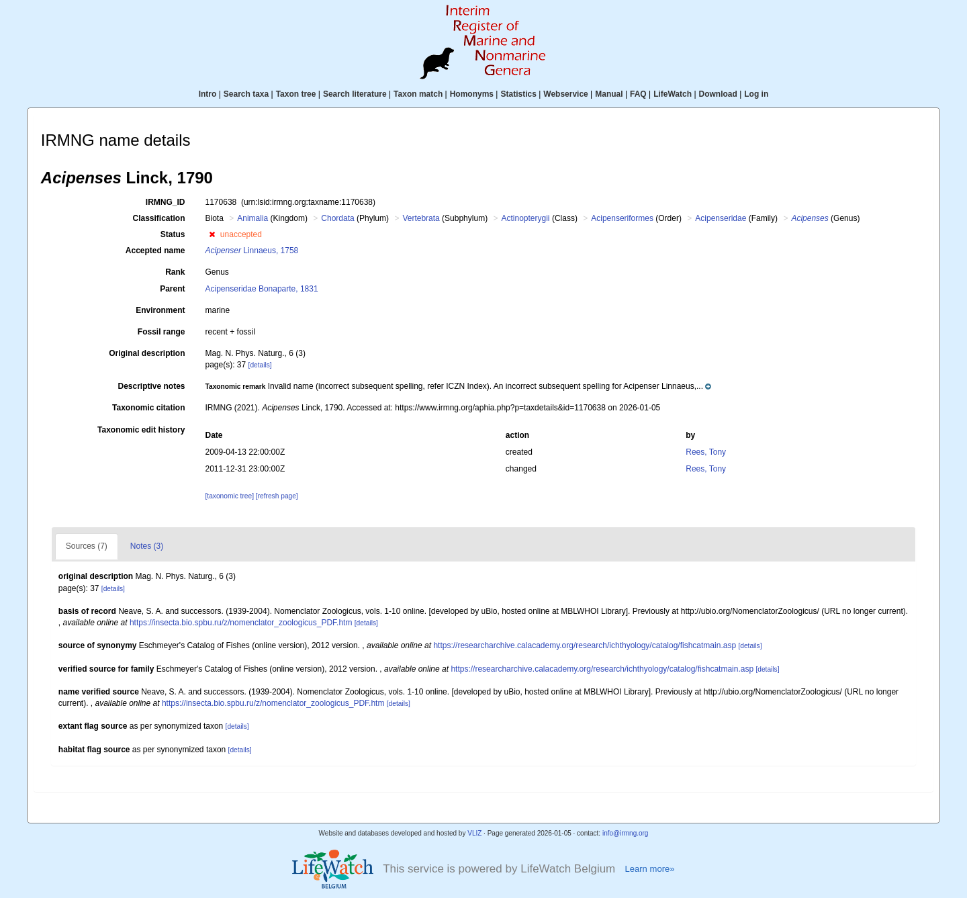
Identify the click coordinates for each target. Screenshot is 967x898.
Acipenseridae (720, 218)
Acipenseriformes (622, 218)
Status (172, 234)
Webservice (565, 94)
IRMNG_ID (165, 202)
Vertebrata (420, 218)
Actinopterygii (526, 218)
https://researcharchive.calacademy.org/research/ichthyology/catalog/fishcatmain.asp (584, 645)
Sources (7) (86, 546)
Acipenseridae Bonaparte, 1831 (261, 289)
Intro (208, 94)
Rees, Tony (706, 452)
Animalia (252, 218)
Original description (147, 353)
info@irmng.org (625, 833)
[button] (211, 234)
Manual (609, 94)
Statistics (518, 94)
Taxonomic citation (148, 407)
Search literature (355, 94)
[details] (260, 365)
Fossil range (161, 331)
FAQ (638, 94)
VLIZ (474, 833)
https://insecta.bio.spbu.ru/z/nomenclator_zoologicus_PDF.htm (241, 622)
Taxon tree (296, 94)
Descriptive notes (151, 386)
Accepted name (155, 250)
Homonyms (472, 94)
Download (718, 94)
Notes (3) (146, 546)
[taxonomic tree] (229, 496)
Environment (160, 310)
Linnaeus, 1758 (252, 250)
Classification (158, 218)
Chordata (337, 218)
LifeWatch (672, 94)
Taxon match (418, 94)
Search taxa (246, 94)
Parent (172, 289)
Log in (756, 94)
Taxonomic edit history (141, 430)
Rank (175, 272)
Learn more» (649, 869)
